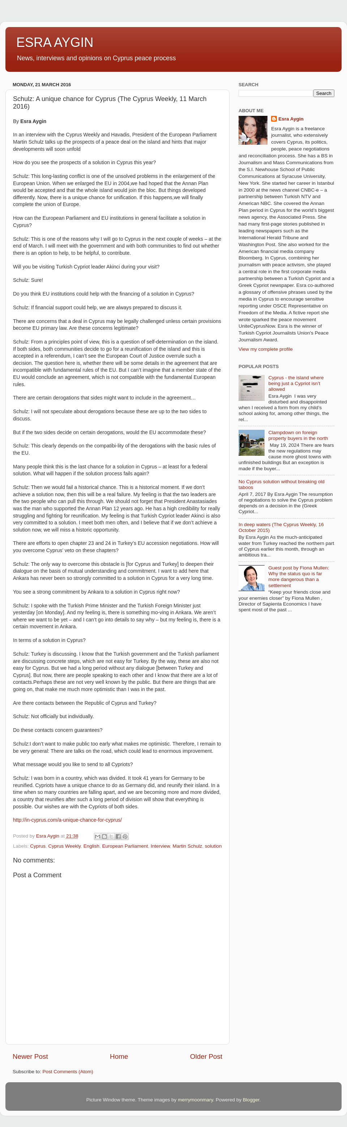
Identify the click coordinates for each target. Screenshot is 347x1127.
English (91, 846)
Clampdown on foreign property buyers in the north (298, 435)
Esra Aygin (291, 119)
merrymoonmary (195, 1099)
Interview (160, 846)
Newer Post (30, 1056)
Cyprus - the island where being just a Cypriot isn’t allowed (296, 383)
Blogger (251, 1099)
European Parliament (125, 846)
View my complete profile (266, 349)
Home (119, 1056)
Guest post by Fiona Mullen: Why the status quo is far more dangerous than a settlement (298, 576)
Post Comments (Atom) (68, 1071)
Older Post (206, 1056)
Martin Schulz (187, 846)
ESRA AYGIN (54, 42)
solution (213, 846)
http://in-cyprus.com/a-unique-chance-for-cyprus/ (67, 820)
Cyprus (38, 846)
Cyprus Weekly (64, 846)
